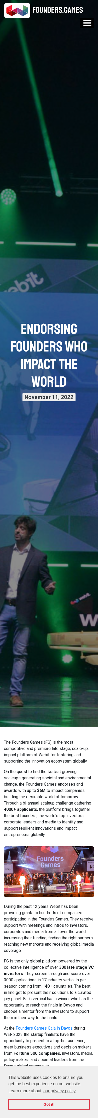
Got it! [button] (48, 1104)
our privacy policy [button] (59, 1091)
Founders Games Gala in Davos (44, 1028)
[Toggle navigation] (87, 23)
